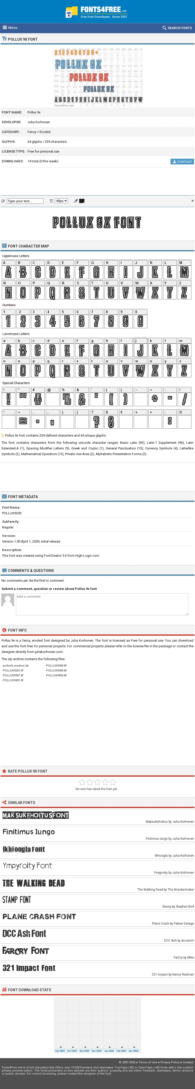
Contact (188, 1062)
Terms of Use (148, 1062)
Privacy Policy (170, 1062)
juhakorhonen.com (49, 652)
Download (182, 161)
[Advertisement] (97, 181)
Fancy (32, 132)
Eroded (45, 132)
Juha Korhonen (39, 122)
